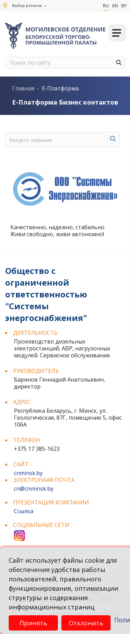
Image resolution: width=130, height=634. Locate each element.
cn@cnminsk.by (33, 488)
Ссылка (23, 511)
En (115, 5)
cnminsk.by (28, 473)
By (124, 5)
